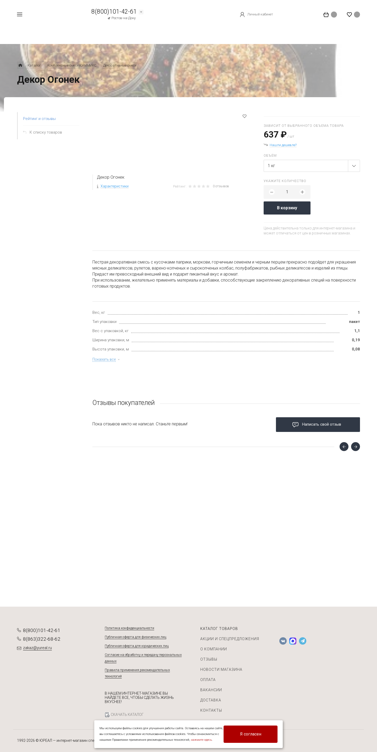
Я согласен (250, 734)
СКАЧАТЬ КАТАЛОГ (124, 714)
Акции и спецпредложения (229, 639)
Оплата (208, 680)
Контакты (211, 710)
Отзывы (208, 659)
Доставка (210, 700)
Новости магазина (221, 669)
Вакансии (211, 690)
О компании (213, 649)
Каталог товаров (219, 629)
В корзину (287, 207)
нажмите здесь (201, 740)
